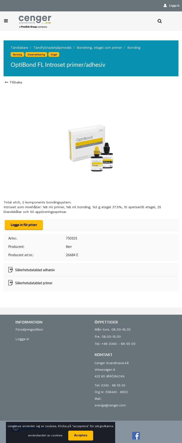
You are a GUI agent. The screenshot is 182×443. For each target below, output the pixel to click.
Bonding (133, 47)
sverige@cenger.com (110, 405)
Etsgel (54, 54)
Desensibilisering (36, 54)
